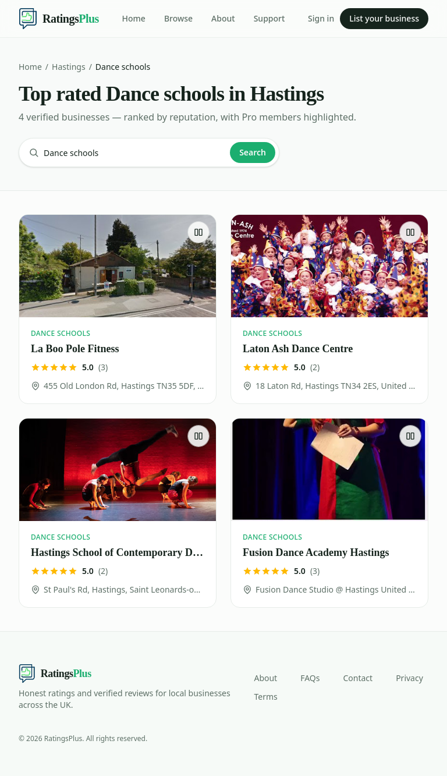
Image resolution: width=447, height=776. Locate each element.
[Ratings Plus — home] (59, 18)
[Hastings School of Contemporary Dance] (117, 513)
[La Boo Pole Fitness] (117, 309)
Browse (178, 18)
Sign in (321, 18)
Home (134, 18)
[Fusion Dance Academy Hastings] (329, 513)
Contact (357, 677)
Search (252, 152)
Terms (265, 696)
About (223, 18)
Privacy (409, 677)
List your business (384, 18)
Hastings (69, 66)
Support (269, 18)
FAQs (310, 677)
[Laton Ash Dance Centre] (329, 309)
